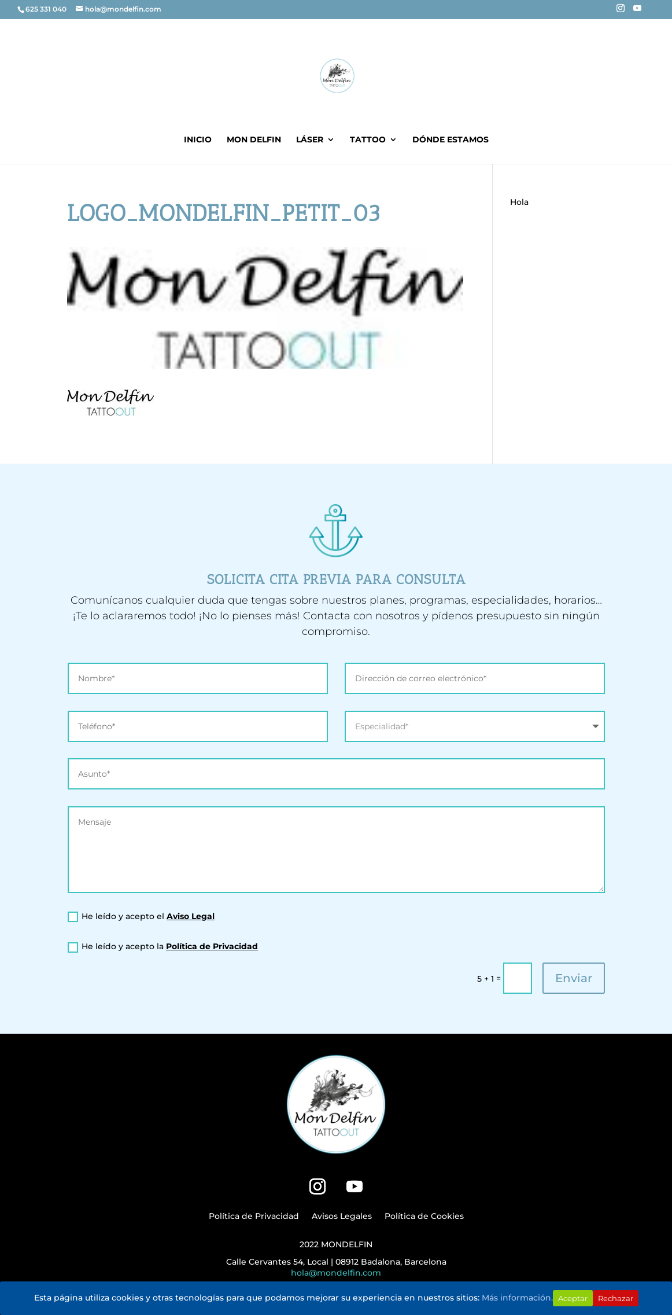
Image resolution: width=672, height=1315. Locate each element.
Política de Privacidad (212, 946)
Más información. (517, 1297)
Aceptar (573, 1298)
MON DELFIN (254, 140)
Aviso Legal (191, 916)
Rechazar (615, 1298)
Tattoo (368, 140)
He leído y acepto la (163, 946)
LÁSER (309, 140)
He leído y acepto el (141, 916)
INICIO (198, 140)
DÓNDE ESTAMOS (450, 140)
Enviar (573, 978)
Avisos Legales (342, 1216)
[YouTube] (637, 11)
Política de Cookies (424, 1216)
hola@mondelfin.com (336, 1273)
